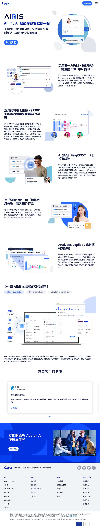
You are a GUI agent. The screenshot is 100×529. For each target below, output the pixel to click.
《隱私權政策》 (73, 516)
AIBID (6, 485)
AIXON (6, 508)
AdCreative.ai (8, 489)
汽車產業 (33, 496)
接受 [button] (79, 524)
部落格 (59, 489)
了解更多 (14, 408)
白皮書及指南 (61, 485)
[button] (49, 416)
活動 (58, 496)
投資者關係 (86, 493)
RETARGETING (9, 481)
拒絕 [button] (86, 524)
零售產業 (33, 485)
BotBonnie (8, 500)
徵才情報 (86, 485)
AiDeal (6, 504)
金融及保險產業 (36, 489)
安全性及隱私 (87, 496)
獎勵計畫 (86, 500)
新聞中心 (86, 489)
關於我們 (86, 481)
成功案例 (60, 481)
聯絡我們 (87, 3)
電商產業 (33, 481)
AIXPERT (7, 493)
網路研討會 (60, 493)
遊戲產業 (33, 493)
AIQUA (6, 496)
